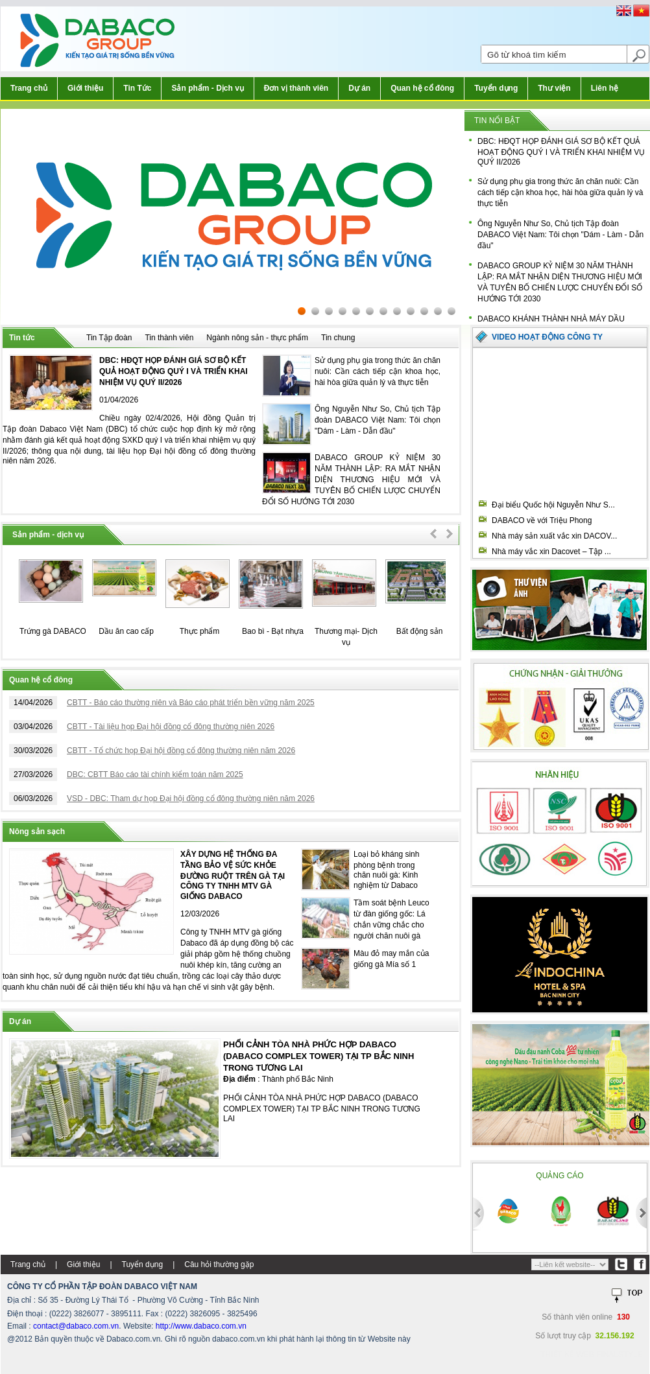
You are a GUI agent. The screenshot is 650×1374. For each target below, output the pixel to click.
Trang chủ (28, 88)
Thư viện (554, 88)
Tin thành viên (169, 337)
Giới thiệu (85, 88)
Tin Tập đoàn (109, 337)
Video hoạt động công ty (547, 337)
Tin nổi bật (497, 120)
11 (438, 311)
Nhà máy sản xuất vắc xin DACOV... (554, 536)
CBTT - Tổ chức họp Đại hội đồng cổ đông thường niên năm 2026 (181, 750)
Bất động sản (419, 631)
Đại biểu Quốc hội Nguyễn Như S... (553, 504)
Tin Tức (137, 88)
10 (424, 311)
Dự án (359, 88)
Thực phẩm (200, 631)
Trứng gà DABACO (52, 631)
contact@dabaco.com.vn (76, 1326)
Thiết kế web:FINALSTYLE (591, 1354)
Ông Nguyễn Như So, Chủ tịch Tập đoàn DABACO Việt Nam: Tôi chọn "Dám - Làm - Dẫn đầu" (560, 234)
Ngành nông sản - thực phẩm (257, 337)
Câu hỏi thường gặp (219, 1264)
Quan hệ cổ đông (422, 88)
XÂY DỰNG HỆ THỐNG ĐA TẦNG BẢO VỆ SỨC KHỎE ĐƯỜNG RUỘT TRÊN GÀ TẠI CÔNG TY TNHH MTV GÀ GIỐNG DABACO (232, 875)
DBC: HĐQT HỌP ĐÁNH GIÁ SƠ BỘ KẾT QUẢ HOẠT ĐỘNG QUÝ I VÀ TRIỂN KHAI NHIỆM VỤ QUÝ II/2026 (561, 152)
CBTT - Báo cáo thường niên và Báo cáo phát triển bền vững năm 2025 (191, 702)
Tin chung (338, 337)
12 (451, 311)
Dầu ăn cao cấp (126, 631)
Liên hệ (604, 88)
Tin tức (22, 337)
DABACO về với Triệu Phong (542, 520)
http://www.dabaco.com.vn (201, 1326)
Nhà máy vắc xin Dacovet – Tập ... (551, 551)
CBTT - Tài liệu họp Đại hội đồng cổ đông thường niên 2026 (170, 726)
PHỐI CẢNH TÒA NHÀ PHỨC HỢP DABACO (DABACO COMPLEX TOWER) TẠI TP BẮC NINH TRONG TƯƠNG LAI (318, 1056)
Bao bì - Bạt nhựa (273, 631)
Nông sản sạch (37, 831)
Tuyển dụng (496, 88)
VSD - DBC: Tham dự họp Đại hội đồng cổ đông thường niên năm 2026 (191, 798)
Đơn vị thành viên (296, 88)
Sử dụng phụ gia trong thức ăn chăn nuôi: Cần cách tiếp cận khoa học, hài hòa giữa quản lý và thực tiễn (560, 192)
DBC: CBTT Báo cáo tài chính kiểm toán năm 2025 (155, 774)
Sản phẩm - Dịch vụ (207, 88)
